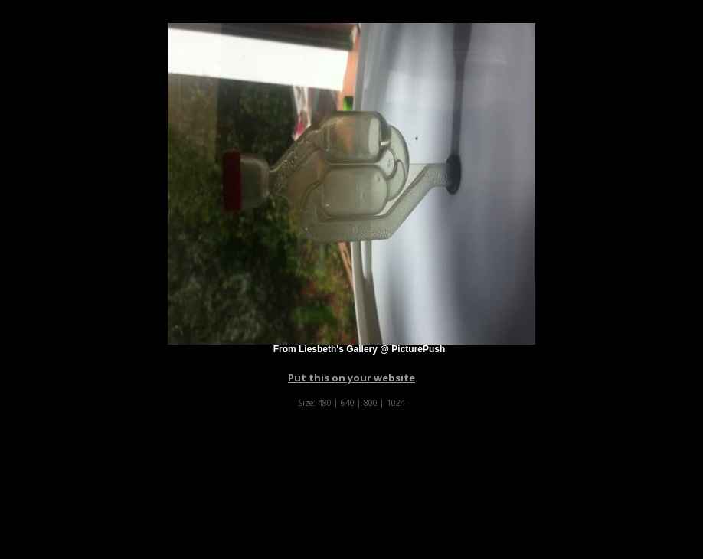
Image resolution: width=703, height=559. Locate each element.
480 (325, 402)
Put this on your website (351, 377)
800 (371, 402)
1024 (396, 402)
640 (348, 402)
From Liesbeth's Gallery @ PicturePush (359, 349)
